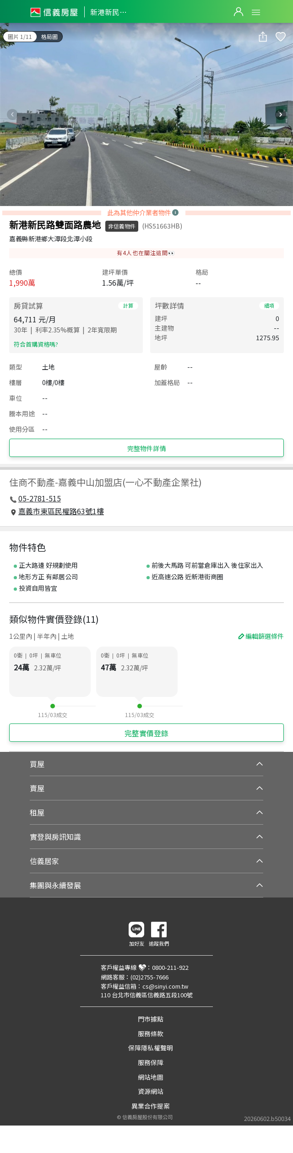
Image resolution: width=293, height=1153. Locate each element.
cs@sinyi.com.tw (165, 986)
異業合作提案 (150, 1105)
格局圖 (49, 36)
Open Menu (256, 12)
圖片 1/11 (20, 36)
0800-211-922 (170, 967)
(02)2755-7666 (149, 977)
